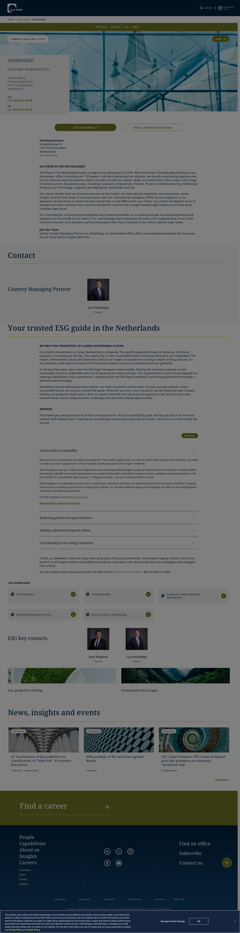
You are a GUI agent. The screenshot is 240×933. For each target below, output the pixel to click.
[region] (120, 921)
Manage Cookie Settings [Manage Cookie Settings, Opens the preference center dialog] (173, 921)
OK (199, 921)
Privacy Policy (15, 929)
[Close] (235, 921)
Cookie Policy (33, 929)
